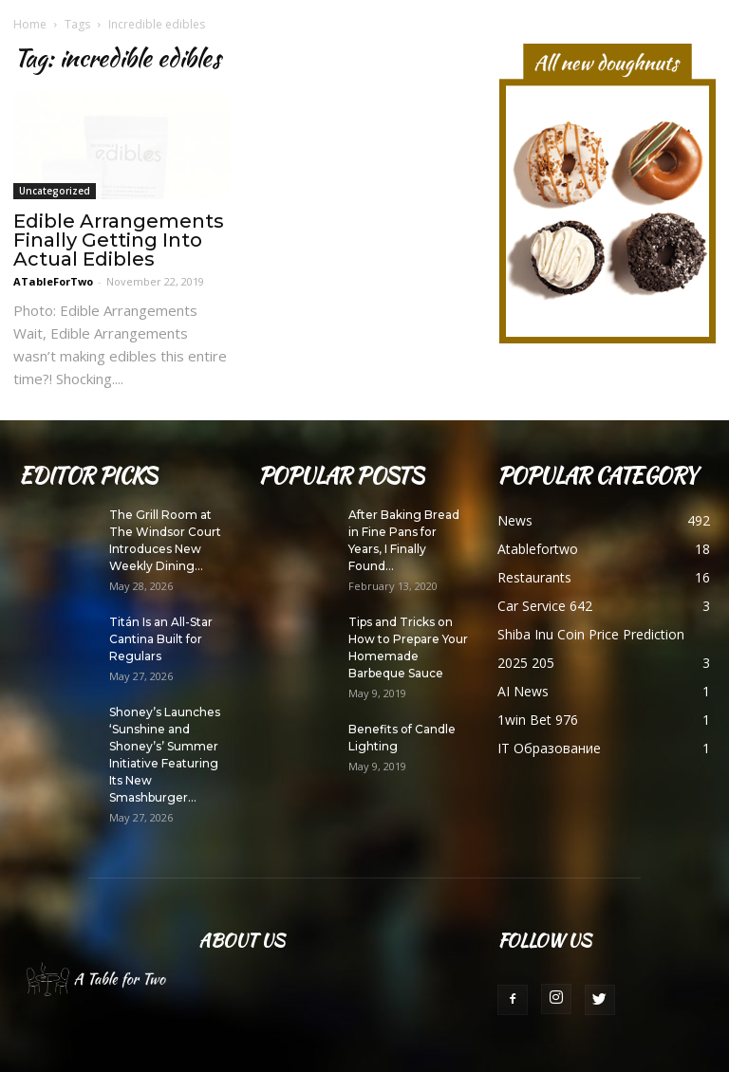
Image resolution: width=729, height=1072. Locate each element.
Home (30, 24)
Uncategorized (54, 190)
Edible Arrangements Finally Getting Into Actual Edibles (118, 240)
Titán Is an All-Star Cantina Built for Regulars (161, 639)
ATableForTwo (53, 281)
